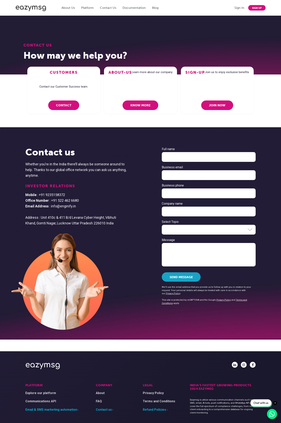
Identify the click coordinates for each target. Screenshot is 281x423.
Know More (140, 105)
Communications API (40, 401)
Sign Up (257, 8)
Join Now (217, 105)
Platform (87, 8)
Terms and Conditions (159, 401)
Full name (149, 149)
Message (149, 240)
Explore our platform (40, 393)
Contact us (104, 409)
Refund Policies (154, 409)
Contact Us (108, 8)
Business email (153, 167)
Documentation (134, 8)
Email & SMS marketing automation (51, 409)
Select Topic (151, 222)
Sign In (239, 8)
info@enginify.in (82, 206)
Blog (155, 8)
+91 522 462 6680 (84, 200)
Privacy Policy (154, 293)
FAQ (99, 401)
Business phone (154, 185)
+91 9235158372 (71, 195)
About (100, 393)
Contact (63, 105)
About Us (68, 8)
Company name (153, 203)
